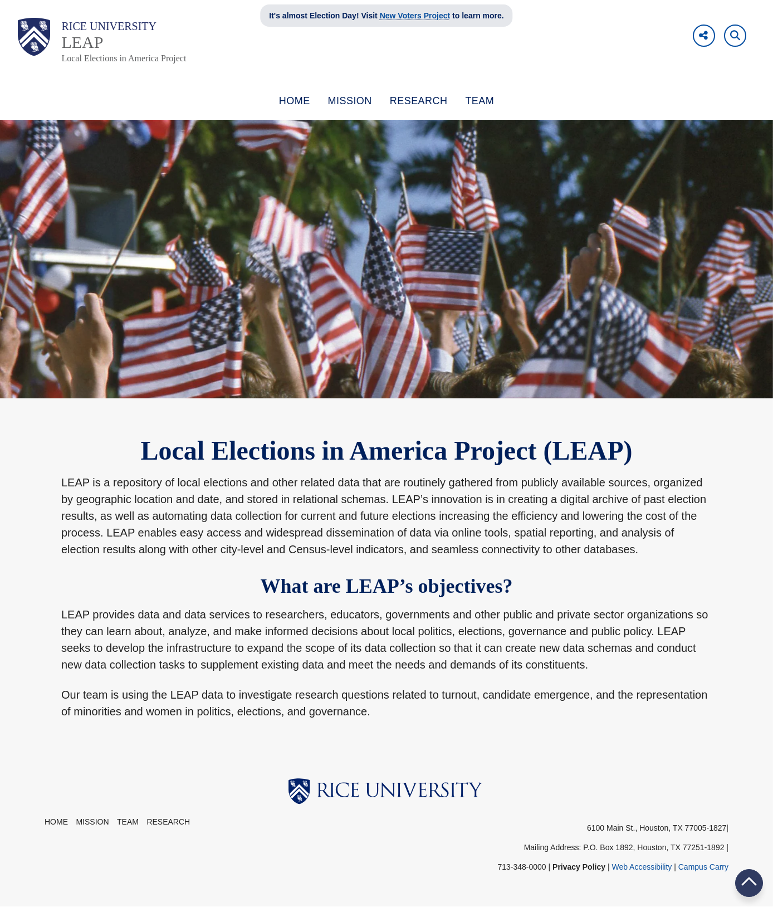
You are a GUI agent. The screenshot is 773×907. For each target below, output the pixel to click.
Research (168, 822)
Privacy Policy (578, 867)
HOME (294, 100)
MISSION (350, 100)
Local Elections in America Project (123, 58)
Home (56, 822)
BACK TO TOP (749, 883)
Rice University (108, 26)
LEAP (82, 42)
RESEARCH (419, 100)
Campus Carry (703, 866)
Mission (92, 822)
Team (128, 822)
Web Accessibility (641, 866)
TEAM (479, 100)
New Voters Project (415, 15)
